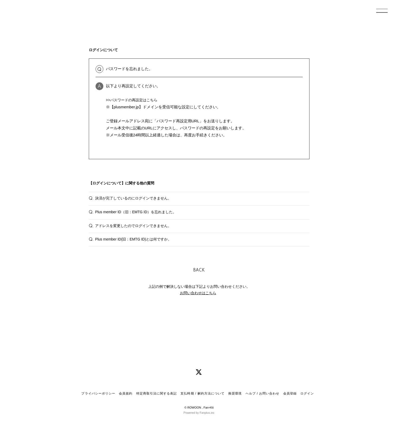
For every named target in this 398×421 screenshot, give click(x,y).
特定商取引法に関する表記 (156, 393)
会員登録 (290, 393)
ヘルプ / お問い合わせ (262, 393)
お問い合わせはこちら (198, 314)
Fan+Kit (209, 407)
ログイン (307, 393)
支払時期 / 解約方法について (202, 393)
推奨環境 (235, 393)
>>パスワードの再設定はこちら (133, 100)
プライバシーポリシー (98, 393)
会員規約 (125, 393)
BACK (199, 291)
